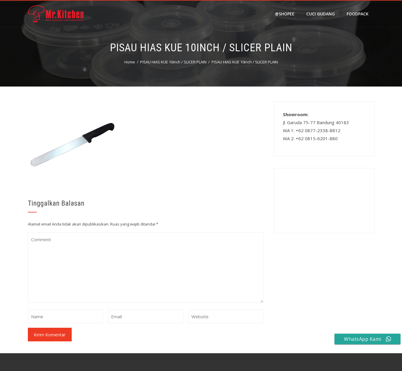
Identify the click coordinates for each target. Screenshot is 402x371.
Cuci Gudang (320, 14)
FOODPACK (358, 14)
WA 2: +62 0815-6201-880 (310, 138)
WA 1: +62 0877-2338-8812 (311, 130)
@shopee (284, 14)
